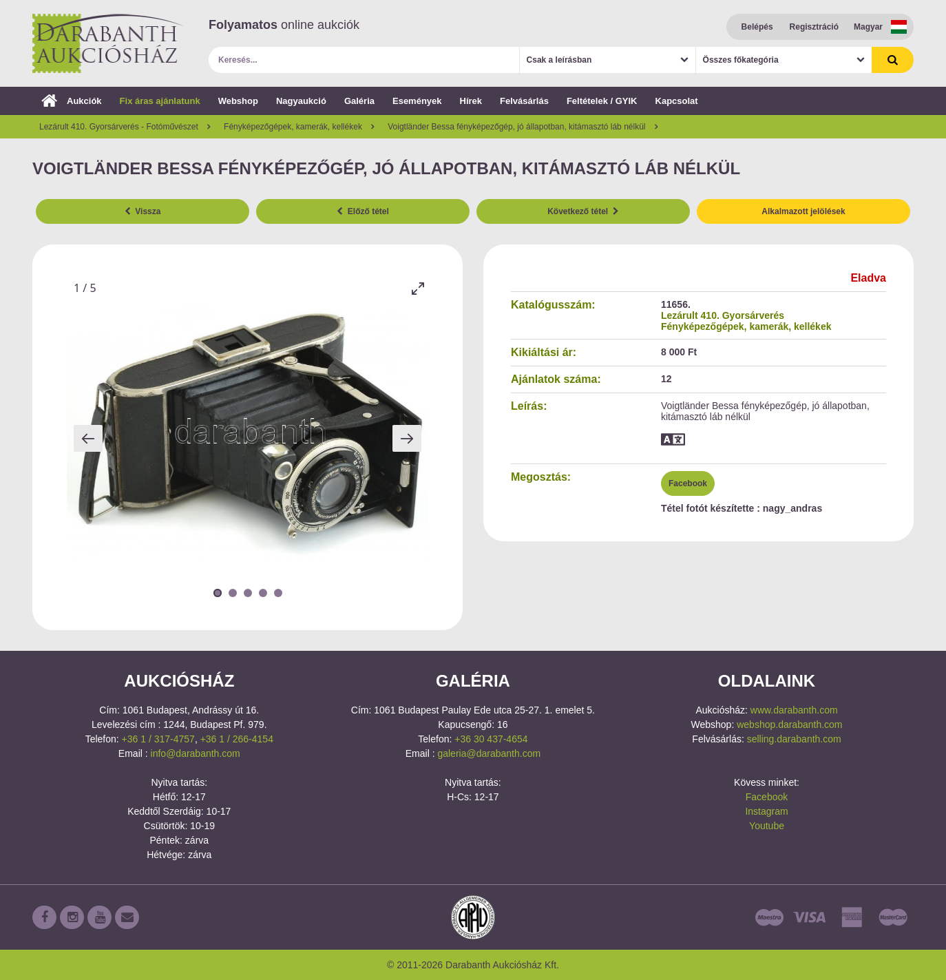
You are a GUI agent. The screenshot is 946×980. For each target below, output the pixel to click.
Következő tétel (583, 211)
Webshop (238, 101)
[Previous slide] (88, 438)
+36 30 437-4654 (490, 738)
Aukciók (71, 101)
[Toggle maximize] (418, 288)
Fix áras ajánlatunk (160, 101)
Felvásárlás (524, 101)
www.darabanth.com (794, 710)
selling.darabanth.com (794, 738)
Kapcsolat (676, 101)
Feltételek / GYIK (602, 101)
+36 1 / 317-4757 (158, 738)
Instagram (766, 811)
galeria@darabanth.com (488, 753)
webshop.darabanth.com (789, 724)
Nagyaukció (301, 101)
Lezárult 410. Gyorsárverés (722, 315)
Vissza (143, 211)
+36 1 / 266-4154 (236, 738)
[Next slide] (406, 438)
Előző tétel (363, 211)
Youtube (766, 825)
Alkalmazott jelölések (803, 211)
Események (417, 101)
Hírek (471, 101)
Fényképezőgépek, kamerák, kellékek (746, 326)
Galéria (359, 101)
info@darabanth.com (195, 753)
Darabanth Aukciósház (108, 43)
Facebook (688, 483)
